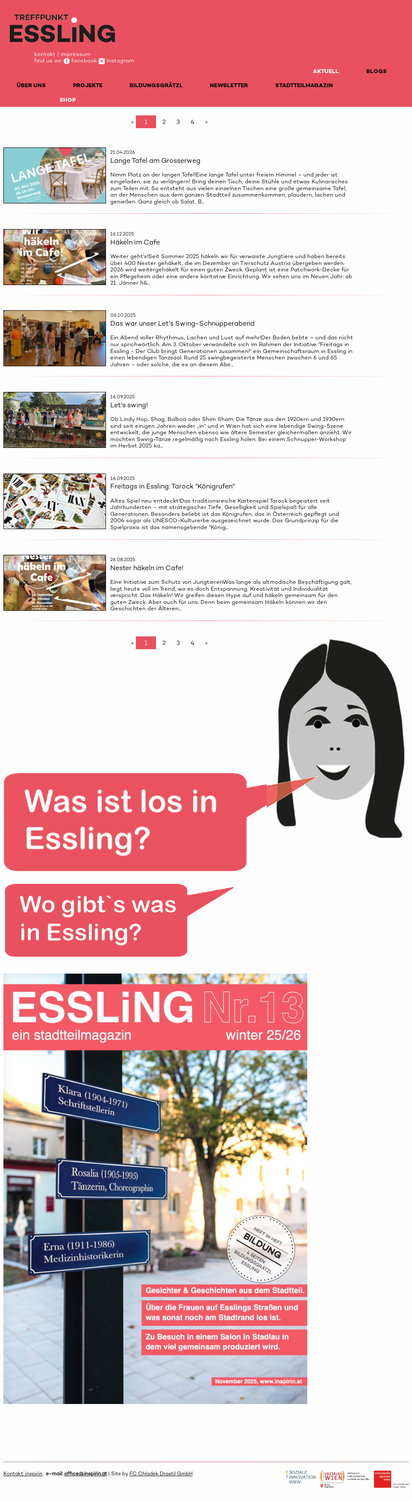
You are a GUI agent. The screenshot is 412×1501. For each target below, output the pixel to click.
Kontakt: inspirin (22, 1473)
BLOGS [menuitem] (376, 71)
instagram (116, 60)
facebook (80, 60)
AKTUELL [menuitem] (326, 71)
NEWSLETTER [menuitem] (229, 85)
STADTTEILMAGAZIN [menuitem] (304, 85)
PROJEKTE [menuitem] (88, 85)
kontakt (45, 54)
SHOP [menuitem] (67, 99)
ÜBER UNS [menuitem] (31, 85)
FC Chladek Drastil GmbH (161, 1473)
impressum (76, 54)
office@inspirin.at (85, 1473)
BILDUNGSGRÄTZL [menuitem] (156, 85)
